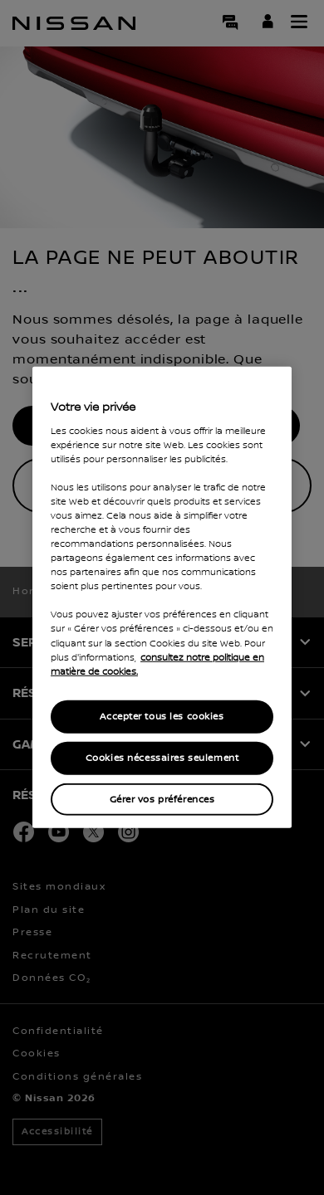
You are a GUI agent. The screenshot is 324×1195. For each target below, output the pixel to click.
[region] (162, 597)
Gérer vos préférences (162, 798)
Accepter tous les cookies (161, 715)
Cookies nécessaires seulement (162, 757)
